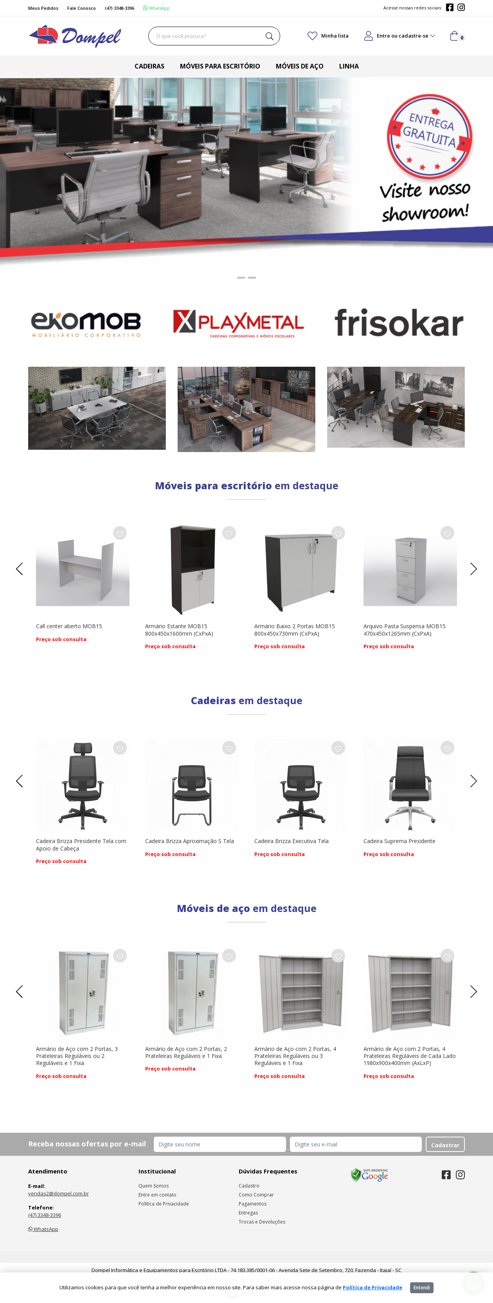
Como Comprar (256, 1194)
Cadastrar (445, 1145)
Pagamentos (252, 1203)
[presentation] (22, 568)
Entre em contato (157, 1194)
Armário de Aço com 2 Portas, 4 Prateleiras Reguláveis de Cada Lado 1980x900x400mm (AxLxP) (409, 1056)
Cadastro (249, 1185)
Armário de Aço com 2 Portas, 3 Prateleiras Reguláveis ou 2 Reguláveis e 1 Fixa (77, 1056)
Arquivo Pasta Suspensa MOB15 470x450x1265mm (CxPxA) (404, 629)
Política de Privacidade (164, 1203)
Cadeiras (149, 66)
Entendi (422, 1287)
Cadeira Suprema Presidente (399, 841)
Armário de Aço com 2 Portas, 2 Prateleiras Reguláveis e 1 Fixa (186, 1052)
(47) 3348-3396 (44, 1214)
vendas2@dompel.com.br (58, 1193)
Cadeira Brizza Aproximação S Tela (189, 841)
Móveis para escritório (220, 66)
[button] (241, 277)
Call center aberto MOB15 (69, 626)
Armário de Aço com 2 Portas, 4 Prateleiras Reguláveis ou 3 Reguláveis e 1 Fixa (295, 1056)
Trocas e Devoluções (262, 1221)
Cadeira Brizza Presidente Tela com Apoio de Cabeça (81, 844)
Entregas (248, 1212)
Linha (349, 66)
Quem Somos (154, 1185)
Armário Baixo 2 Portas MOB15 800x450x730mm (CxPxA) (294, 629)
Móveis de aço (300, 66)
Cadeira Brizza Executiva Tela (291, 841)
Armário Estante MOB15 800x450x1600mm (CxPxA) (179, 629)
